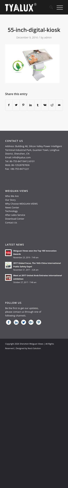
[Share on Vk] (44, 105)
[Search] (49, 7)
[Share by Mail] (59, 105)
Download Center (14, 218)
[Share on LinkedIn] (30, 105)
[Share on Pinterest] (23, 105)
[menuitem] (49, 7)
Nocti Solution (34, 348)
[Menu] (58, 7)
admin (47, 37)
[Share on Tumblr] (37, 105)
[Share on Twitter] (16, 105)
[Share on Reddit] (52, 105)
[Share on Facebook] (9, 105)
